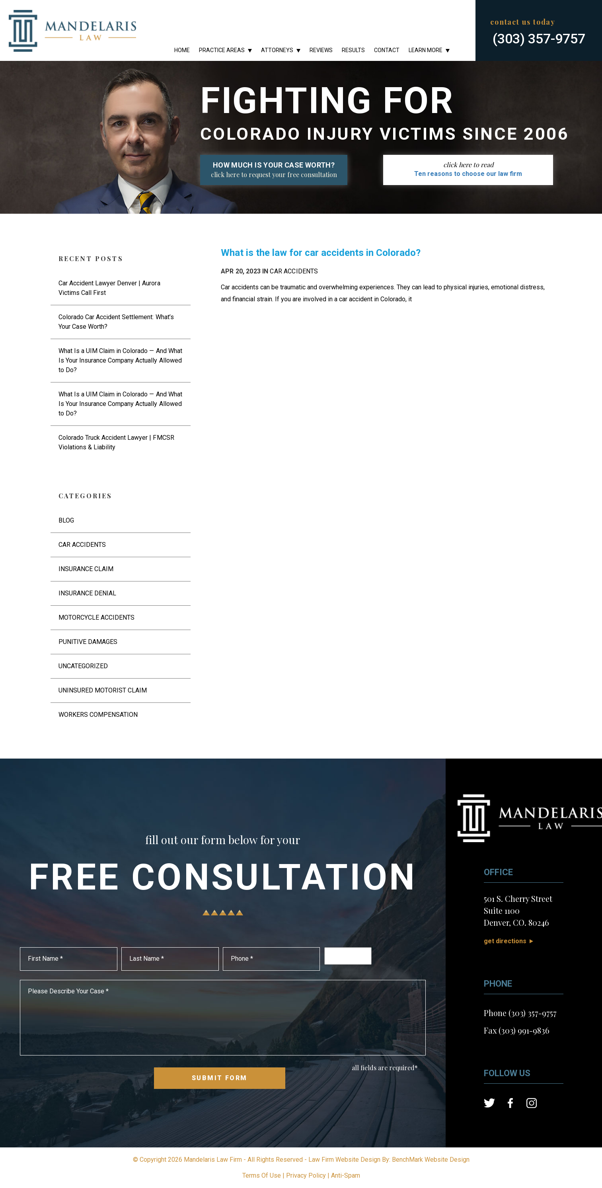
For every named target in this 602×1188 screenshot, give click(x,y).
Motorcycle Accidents (96, 617)
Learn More (425, 50)
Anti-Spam (345, 1175)
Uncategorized (83, 666)
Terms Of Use (261, 1175)
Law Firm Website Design (344, 1159)
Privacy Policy (306, 1175)
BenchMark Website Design (431, 1159)
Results (353, 50)
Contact (386, 50)
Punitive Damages (87, 642)
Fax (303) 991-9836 (516, 1030)
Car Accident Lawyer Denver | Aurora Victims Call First (109, 288)
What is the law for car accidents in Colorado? (321, 252)
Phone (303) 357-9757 (520, 1012)
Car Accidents (294, 271)
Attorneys (277, 50)
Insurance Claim (85, 569)
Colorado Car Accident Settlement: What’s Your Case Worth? (116, 321)
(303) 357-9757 (539, 38)
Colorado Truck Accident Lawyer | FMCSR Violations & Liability (116, 442)
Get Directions (505, 941)
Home (182, 50)
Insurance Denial (87, 593)
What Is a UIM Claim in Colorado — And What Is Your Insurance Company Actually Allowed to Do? (120, 360)
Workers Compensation (98, 714)
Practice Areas (222, 50)
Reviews (321, 50)
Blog (66, 520)
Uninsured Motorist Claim (102, 690)
